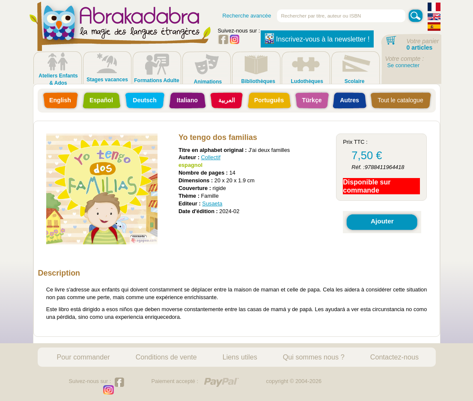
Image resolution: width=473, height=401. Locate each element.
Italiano (187, 100)
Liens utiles (240, 357)
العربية (226, 100)
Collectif (210, 157)
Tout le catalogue (400, 100)
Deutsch (145, 100)
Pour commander (83, 357)
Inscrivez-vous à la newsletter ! (317, 38)
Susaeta (212, 203)
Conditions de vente (166, 357)
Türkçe (311, 100)
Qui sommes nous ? (314, 357)
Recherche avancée (247, 15)
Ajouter (382, 221)
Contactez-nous (394, 357)
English (60, 100)
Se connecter (403, 65)
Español (101, 100)
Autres (349, 100)
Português (269, 100)
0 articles (420, 47)
